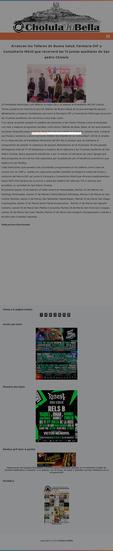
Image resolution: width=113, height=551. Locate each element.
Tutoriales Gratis (40, 133)
